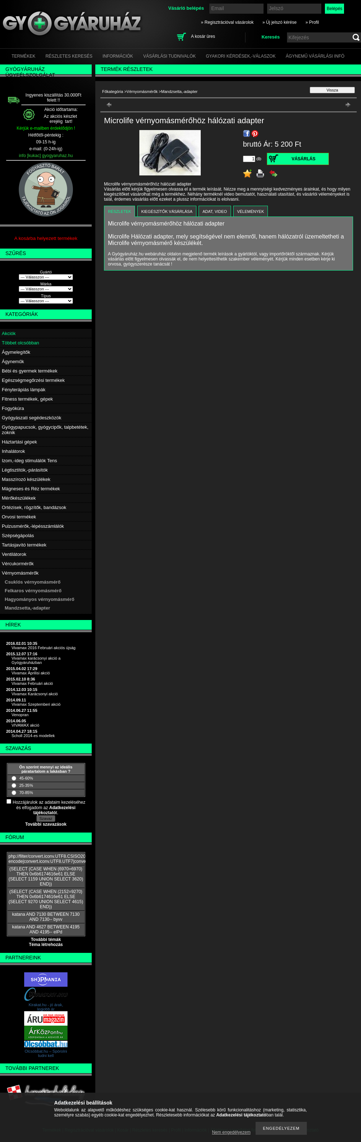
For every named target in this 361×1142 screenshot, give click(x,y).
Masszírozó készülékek (26, 479)
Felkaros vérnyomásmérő (33, 590)
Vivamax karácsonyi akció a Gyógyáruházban (36, 660)
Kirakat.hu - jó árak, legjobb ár (46, 1007)
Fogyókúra (13, 408)
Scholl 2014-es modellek (33, 735)
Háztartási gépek (19, 442)
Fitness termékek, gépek (27, 399)
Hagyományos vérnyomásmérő (39, 599)
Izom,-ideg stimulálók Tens (29, 460)
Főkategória (112, 91)
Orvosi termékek (19, 516)
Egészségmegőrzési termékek (33, 380)
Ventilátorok (14, 554)
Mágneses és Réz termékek (31, 488)
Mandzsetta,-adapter (27, 608)
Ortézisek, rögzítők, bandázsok (34, 507)
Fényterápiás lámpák (23, 389)
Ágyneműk (13, 361)
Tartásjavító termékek (24, 545)
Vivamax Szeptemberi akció (36, 704)
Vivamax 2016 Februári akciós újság (43, 648)
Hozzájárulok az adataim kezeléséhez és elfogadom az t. (49, 807)
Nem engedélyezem (231, 1132)
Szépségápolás (18, 535)
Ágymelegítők (16, 352)
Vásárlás (304, 158)
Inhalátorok (13, 451)
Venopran (20, 715)
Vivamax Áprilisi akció (31, 673)
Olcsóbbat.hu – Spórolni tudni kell (46, 1053)
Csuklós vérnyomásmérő (33, 582)
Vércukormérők (18, 563)
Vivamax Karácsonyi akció (35, 694)
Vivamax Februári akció (32, 683)
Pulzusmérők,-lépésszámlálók (33, 526)
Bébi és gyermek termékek (29, 371)
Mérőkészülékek (19, 498)
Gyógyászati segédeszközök (31, 417)
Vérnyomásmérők (20, 573)
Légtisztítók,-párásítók (25, 470)
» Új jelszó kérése (279, 22)
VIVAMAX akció (25, 725)
